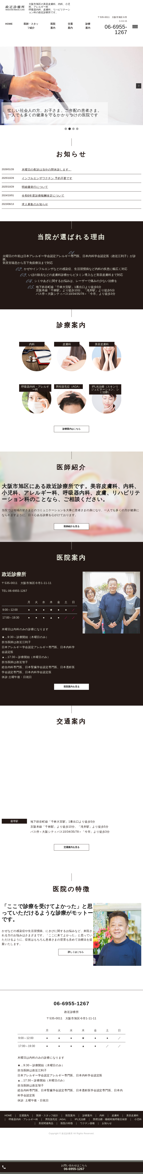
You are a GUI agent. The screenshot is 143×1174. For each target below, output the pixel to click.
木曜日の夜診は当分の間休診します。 (47, 169)
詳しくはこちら (70, 980)
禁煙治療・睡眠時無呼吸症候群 (110, 1137)
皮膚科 (115, 1133)
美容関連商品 (46, 1141)
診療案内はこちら (71, 434)
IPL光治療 (80, 1137)
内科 (102, 1133)
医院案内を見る (71, 701)
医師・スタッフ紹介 (47, 1133)
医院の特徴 (67, 1141)
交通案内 (24, 1133)
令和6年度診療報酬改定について (43, 195)
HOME (9, 23)
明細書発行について (35, 186)
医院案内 (70, 1133)
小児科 (138, 1137)
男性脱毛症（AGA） (56, 1137)
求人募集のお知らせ (35, 204)
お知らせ (107, 1141)
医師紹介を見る (71, 536)
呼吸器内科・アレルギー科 (23, 1137)
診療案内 (87, 1133)
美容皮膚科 (132, 1133)
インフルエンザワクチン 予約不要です (47, 178)
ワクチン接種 (87, 1141)
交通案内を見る (71, 863)
